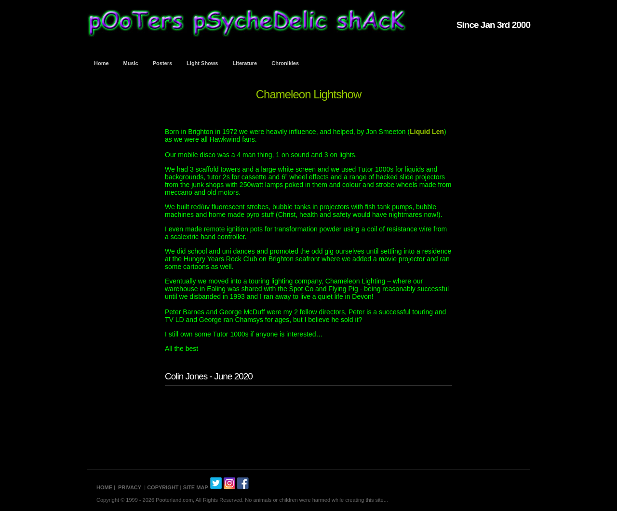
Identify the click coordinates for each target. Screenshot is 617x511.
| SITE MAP (194, 487)
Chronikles (285, 63)
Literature (245, 63)
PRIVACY (129, 487)
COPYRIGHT (162, 487)
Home (101, 63)
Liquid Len (427, 131)
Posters (162, 63)
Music (130, 63)
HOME (104, 487)
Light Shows (202, 63)
